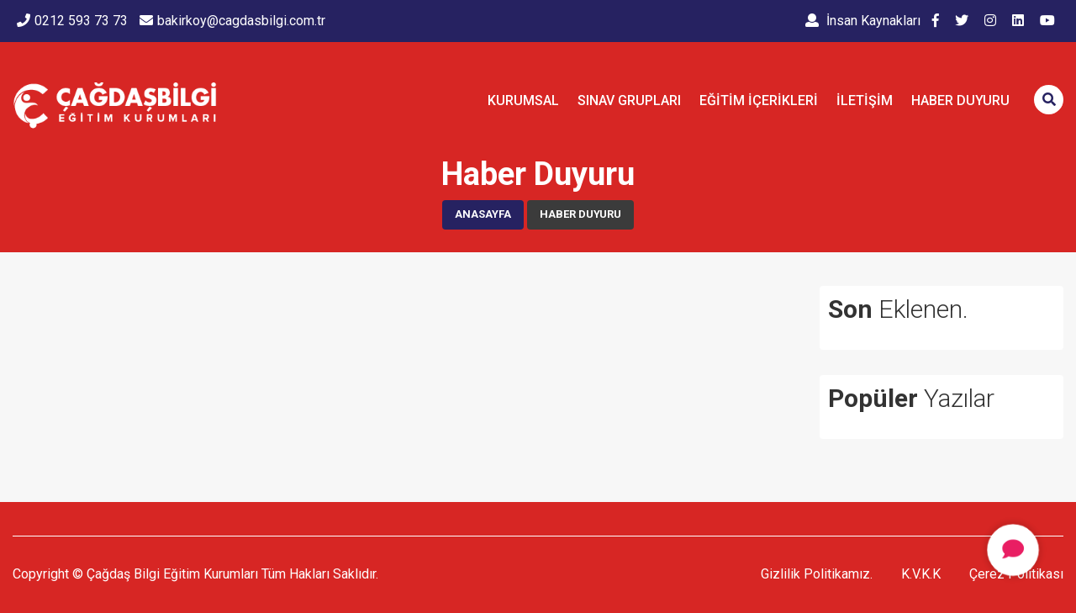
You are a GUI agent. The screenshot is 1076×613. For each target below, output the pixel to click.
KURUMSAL (523, 100)
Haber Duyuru (960, 100)
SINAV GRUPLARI (629, 100)
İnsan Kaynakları (862, 21)
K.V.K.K (921, 574)
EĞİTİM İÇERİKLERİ (758, 100)
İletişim (864, 100)
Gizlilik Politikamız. (817, 574)
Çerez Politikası (1016, 574)
